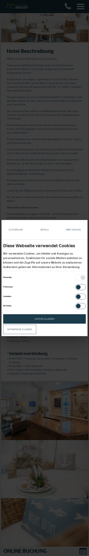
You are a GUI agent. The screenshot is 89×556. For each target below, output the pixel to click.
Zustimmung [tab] (16, 230)
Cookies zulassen (44, 319)
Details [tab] (44, 230)
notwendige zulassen (19, 329)
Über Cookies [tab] (73, 230)
